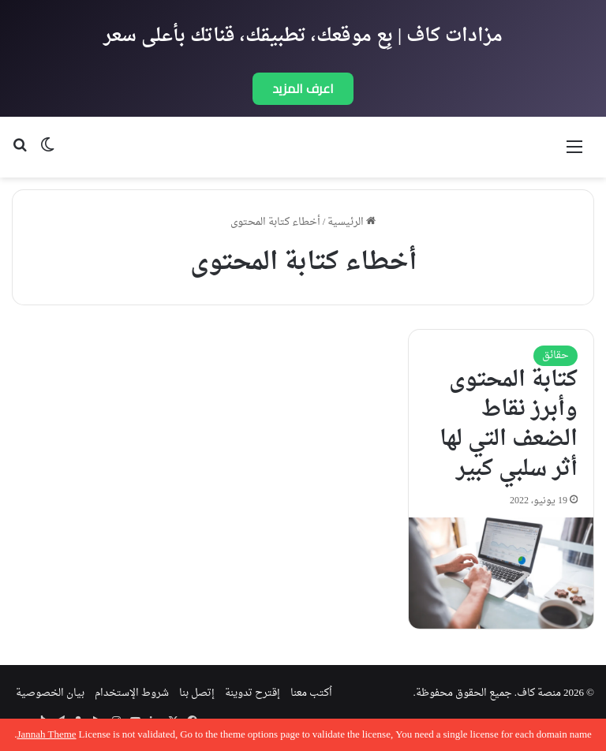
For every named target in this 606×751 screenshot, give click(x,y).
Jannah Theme (46, 735)
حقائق (555, 355)
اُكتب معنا (311, 693)
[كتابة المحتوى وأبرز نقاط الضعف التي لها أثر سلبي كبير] (501, 573)
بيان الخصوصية (50, 693)
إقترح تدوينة (252, 693)
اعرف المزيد (303, 88)
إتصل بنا (197, 693)
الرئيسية (351, 222)
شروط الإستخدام (132, 693)
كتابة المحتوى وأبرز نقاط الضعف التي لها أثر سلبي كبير (509, 425)
